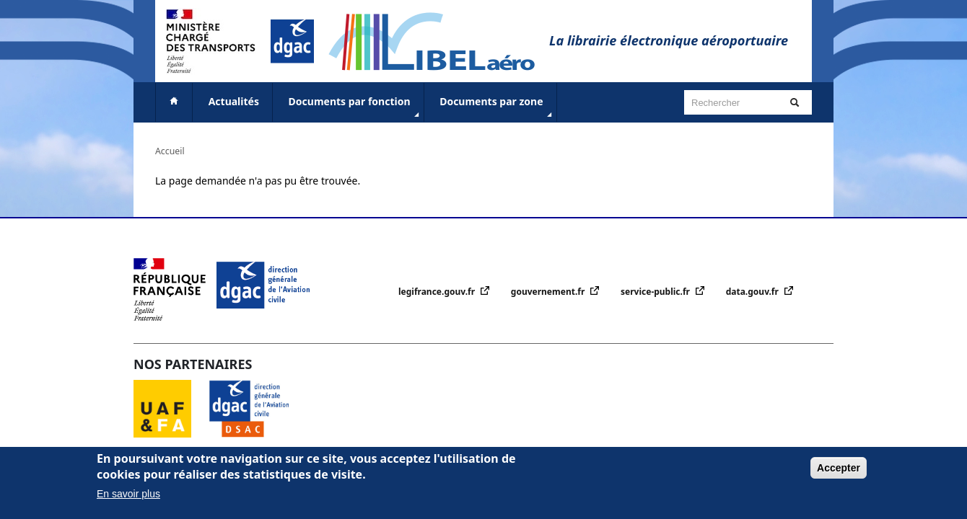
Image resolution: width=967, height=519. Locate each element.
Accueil (170, 151)
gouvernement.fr (549, 291)
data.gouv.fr (753, 291)
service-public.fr (656, 291)
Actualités (234, 101)
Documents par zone (496, 107)
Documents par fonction (355, 107)
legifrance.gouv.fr (437, 291)
